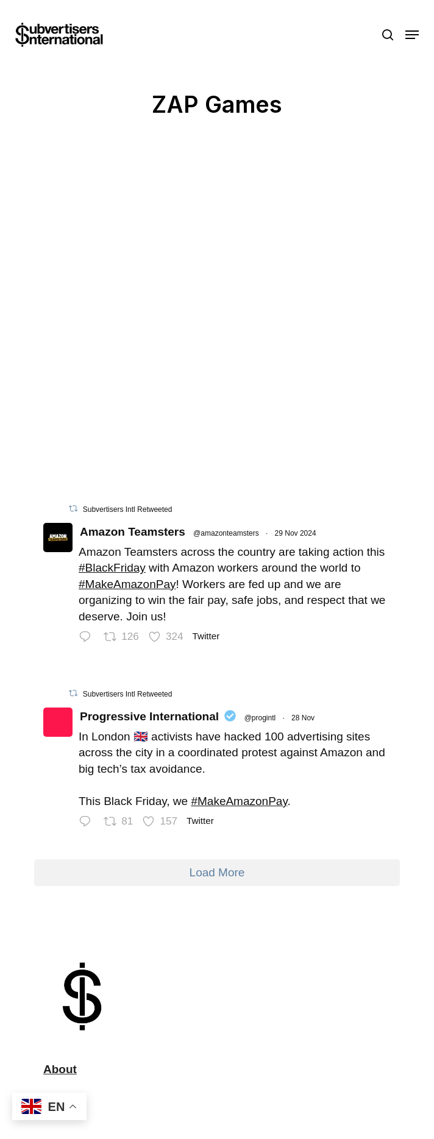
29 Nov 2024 (295, 533)
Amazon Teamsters (132, 531)
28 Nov (303, 718)
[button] (412, 35)
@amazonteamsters (226, 533)
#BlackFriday (112, 567)
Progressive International (149, 716)
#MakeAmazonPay (127, 584)
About (60, 1069)
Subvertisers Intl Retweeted (128, 509)
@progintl (260, 718)
